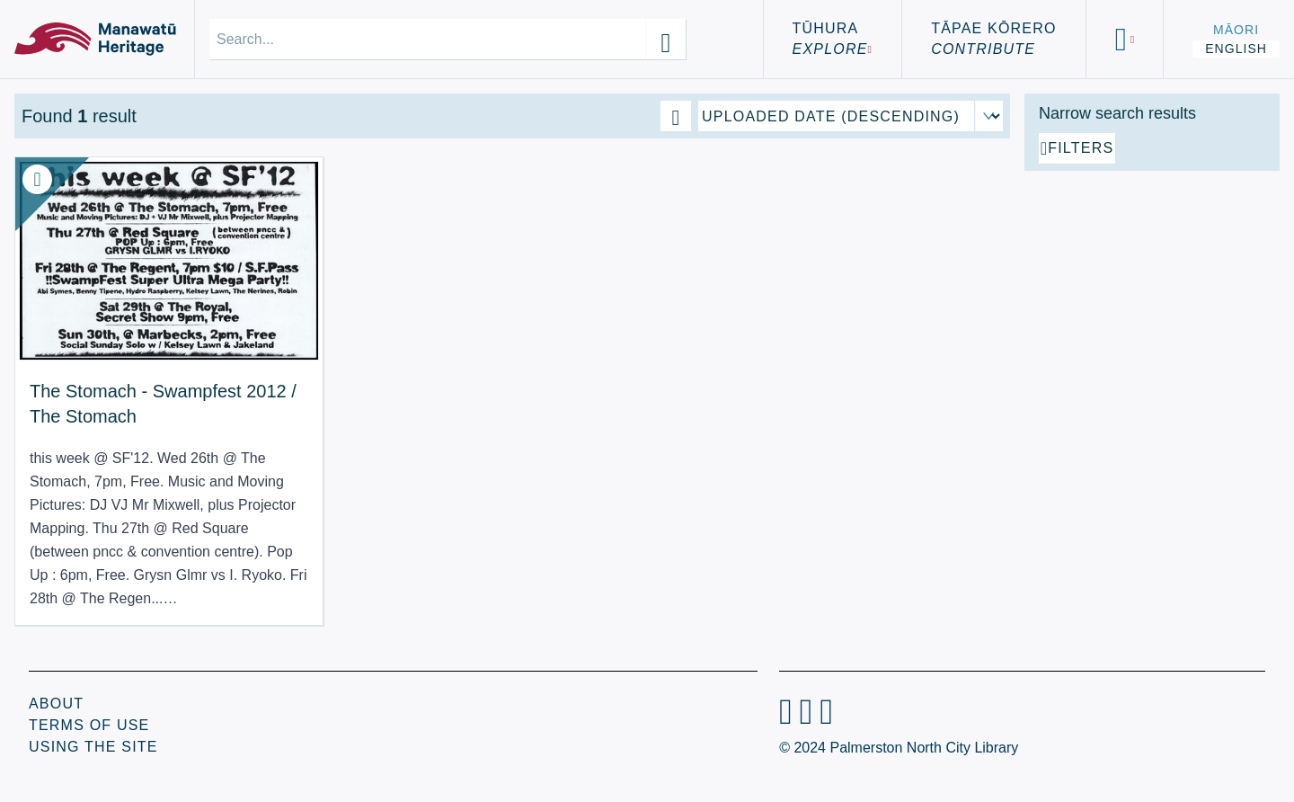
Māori (1236, 29)
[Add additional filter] (1152, 352)
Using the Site (93, 746)
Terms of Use (89, 725)
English (1236, 48)
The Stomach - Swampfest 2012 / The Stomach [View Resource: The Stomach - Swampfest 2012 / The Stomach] (119, 371)
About (56, 703)
